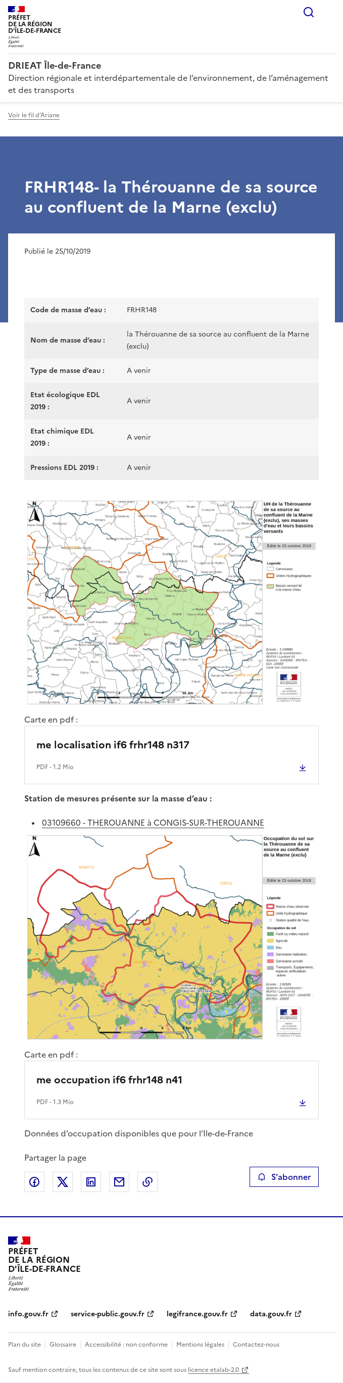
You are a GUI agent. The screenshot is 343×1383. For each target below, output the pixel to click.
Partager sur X (63, 1182)
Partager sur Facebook (34, 1182)
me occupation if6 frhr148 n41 (109, 1079)
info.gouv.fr (28, 1314)
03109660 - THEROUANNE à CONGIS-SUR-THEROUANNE (153, 823)
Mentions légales (200, 1344)
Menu (329, 12)
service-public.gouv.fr (107, 1314)
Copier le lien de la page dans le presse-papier (147, 1182)
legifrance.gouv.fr (197, 1314)
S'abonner (284, 1177)
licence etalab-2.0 (213, 1369)
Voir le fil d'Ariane (34, 115)
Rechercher (309, 12)
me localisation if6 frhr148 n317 (112, 744)
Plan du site (24, 1344)
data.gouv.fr (271, 1314)
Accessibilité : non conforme (126, 1344)
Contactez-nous (256, 1344)
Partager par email (119, 1182)
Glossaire (63, 1344)
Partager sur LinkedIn (91, 1182)
